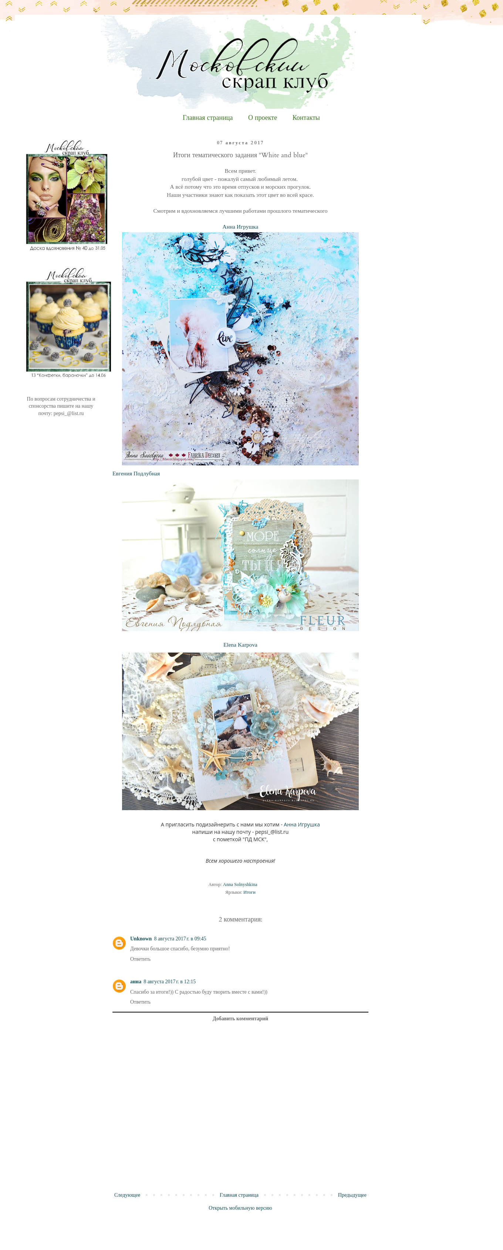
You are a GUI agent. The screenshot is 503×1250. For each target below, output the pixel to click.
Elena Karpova (240, 644)
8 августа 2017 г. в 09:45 (180, 938)
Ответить (140, 959)
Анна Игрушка (241, 226)
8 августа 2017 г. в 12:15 (170, 981)
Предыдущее (352, 1195)
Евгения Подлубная (136, 473)
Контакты (306, 117)
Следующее (127, 1195)
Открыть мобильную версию (240, 1208)
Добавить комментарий (240, 1018)
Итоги (249, 892)
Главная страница (208, 117)
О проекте (262, 117)
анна (135, 981)
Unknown (141, 938)
